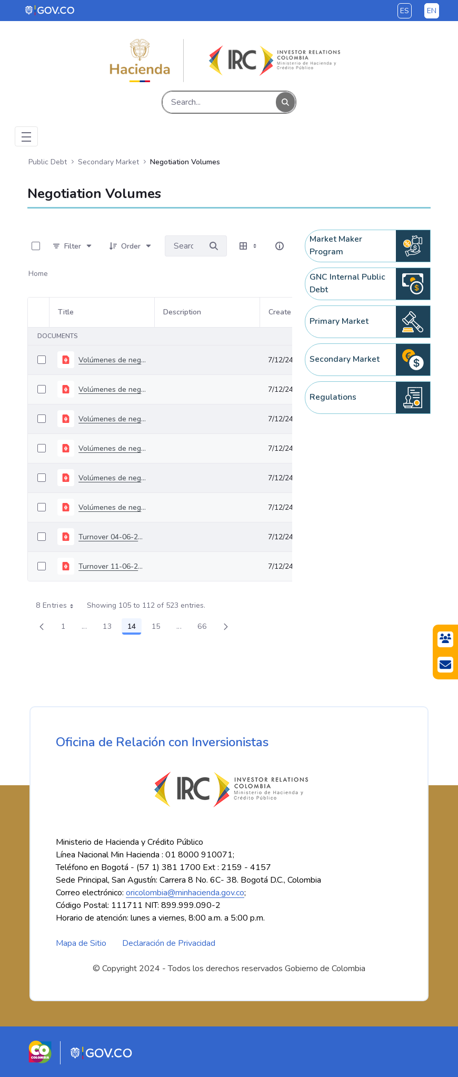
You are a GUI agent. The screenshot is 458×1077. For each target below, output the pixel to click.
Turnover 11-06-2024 (112, 566)
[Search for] (213, 246)
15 (159, 628)
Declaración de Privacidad (168, 943)
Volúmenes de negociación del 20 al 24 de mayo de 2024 (112, 507)
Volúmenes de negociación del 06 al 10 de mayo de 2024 (112, 448)
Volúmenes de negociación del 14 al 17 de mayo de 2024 (112, 478)
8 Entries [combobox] (58, 605)
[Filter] (72, 246)
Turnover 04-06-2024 (112, 537)
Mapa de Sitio (81, 943)
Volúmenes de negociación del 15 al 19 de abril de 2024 (112, 389)
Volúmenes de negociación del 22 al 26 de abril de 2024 (112, 419)
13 (110, 628)
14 (134, 628)
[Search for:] (183, 245)
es (404, 11)
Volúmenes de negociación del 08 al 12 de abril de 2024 (112, 360)
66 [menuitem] (204, 628)
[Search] (219, 102)
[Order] (130, 246)
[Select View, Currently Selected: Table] (249, 246)
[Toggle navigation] (26, 136)
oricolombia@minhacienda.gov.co (185, 892)
